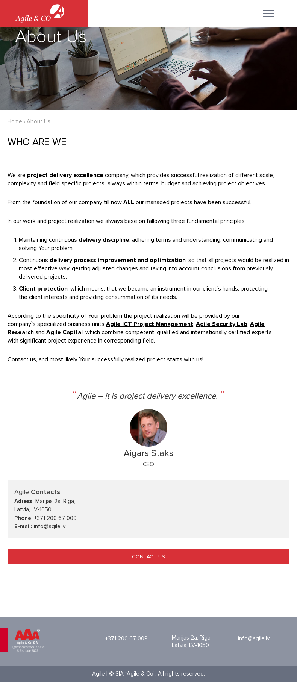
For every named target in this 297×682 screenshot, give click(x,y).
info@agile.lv (254, 638)
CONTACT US (148, 556)
